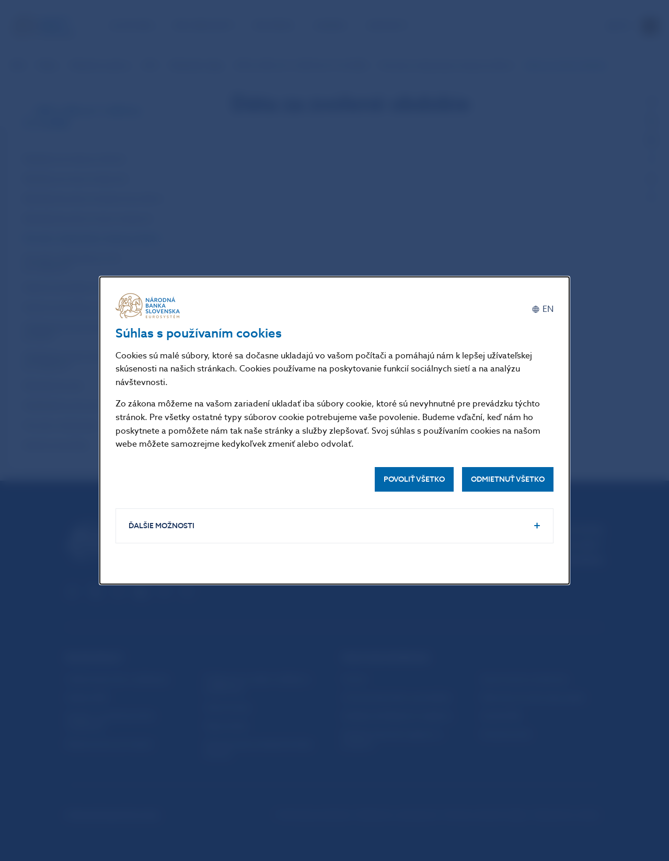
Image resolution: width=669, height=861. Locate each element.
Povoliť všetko (414, 479)
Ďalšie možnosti (161, 525)
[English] (542, 310)
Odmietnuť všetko (508, 479)
